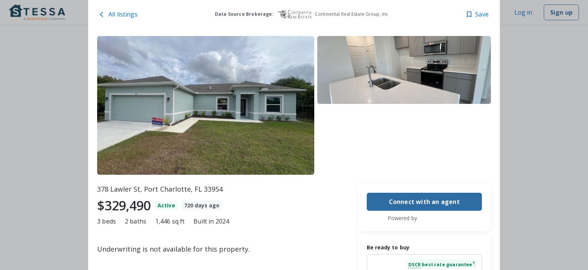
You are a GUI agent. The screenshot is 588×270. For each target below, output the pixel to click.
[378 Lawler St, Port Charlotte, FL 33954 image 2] (404, 70)
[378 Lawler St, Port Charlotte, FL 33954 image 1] (205, 105)
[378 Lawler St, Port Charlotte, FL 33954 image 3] (404, 141)
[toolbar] (294, 105)
